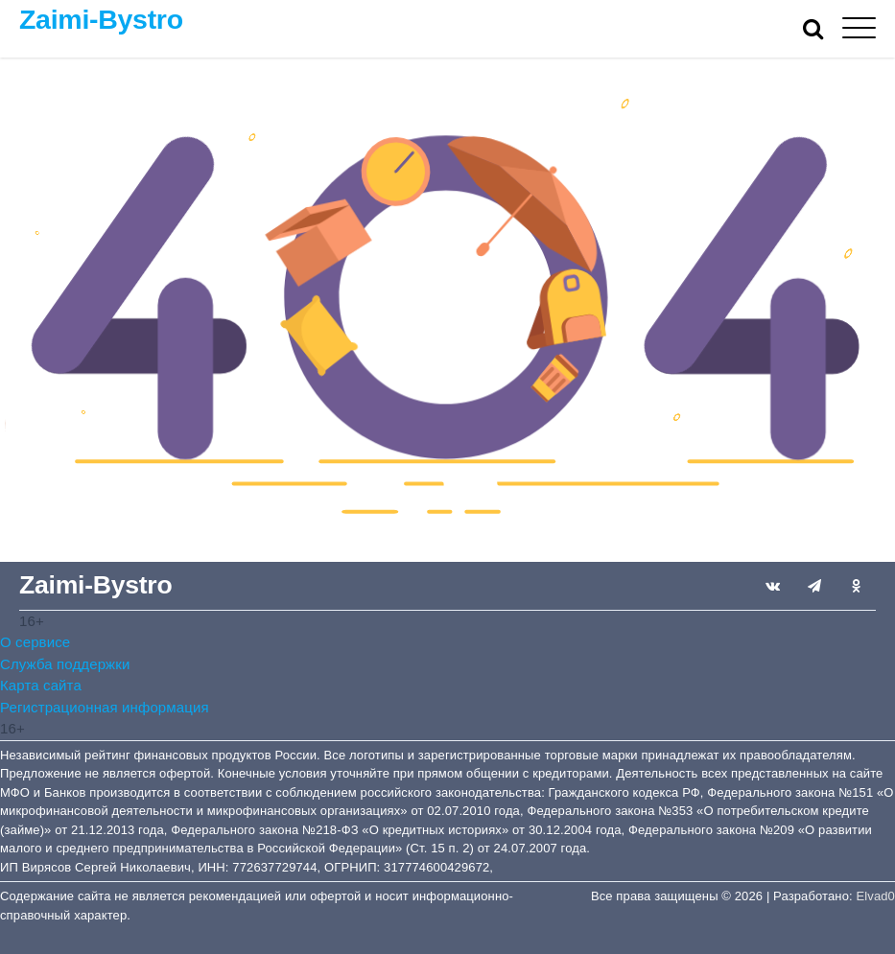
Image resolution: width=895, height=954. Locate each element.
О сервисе (35, 642)
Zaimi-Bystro (101, 19)
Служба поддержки (65, 664)
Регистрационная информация (104, 707)
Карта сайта (41, 685)
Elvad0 (876, 896)
